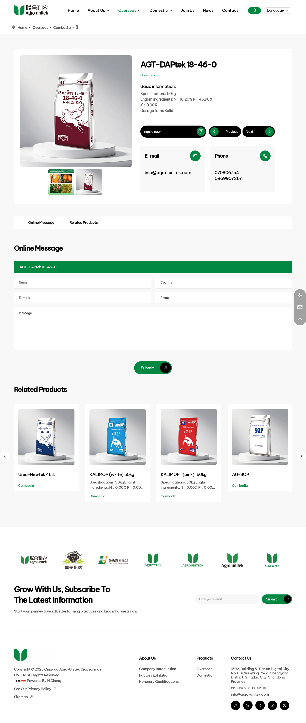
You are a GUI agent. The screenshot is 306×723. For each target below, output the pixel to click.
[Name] (82, 283)
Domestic (159, 10)
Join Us (187, 10)
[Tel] (224, 298)
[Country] (224, 283)
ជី (77, 27)
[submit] (277, 599)
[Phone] (242, 169)
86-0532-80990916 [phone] (248, 688)
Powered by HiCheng (44, 680)
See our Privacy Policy (33, 688)
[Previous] (225, 131)
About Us (96, 10)
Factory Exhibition (154, 675)
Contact (230, 10)
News (208, 10)
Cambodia (62, 27)
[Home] (31, 10)
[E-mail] (172, 169)
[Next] (258, 131)
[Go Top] (300, 319)
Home (73, 10)
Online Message (41, 222)
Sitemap (21, 696)
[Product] (153, 267)
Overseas (127, 10)
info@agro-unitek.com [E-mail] (250, 694)
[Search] (254, 10)
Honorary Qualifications (158, 681)
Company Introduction (157, 668)
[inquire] (173, 132)
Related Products (84, 222)
